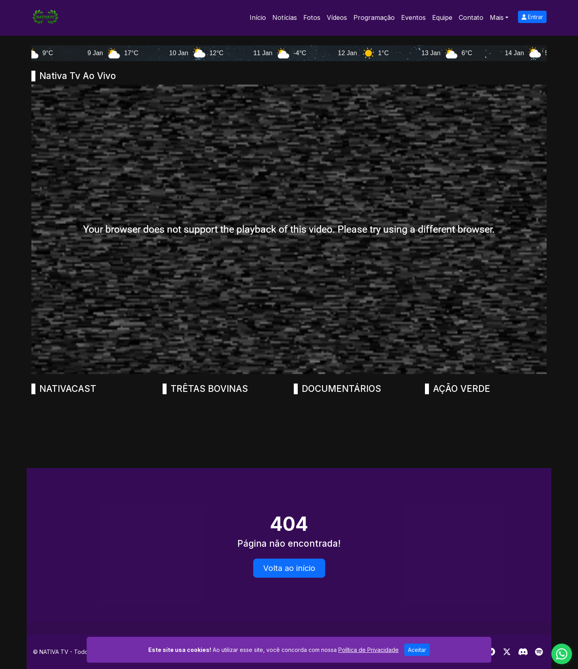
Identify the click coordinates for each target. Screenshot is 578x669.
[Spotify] (539, 652)
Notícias (284, 17)
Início (258, 17)
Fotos (311, 17)
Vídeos (337, 17)
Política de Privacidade (368, 649)
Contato (471, 17)
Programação (374, 17)
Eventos (413, 17)
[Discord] (523, 652)
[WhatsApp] (561, 654)
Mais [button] (497, 17)
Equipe (442, 17)
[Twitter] (507, 652)
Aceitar (417, 649)
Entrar (532, 16)
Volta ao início (289, 568)
